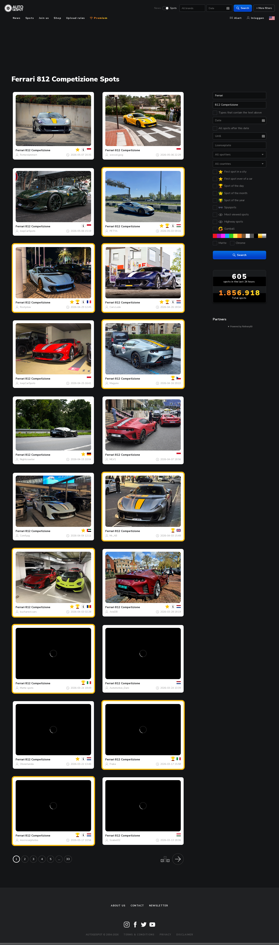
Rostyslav (25, 307)
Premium (98, 18)
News (157, 8)
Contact (137, 905)
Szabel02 (115, 840)
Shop (57, 18)
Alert (236, 18)
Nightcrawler (27, 459)
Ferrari (20, 150)
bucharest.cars (28, 611)
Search (242, 8)
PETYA (113, 231)
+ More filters (264, 8)
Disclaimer (184, 934)
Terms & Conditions (138, 934)
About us (118, 905)
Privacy (165, 934)
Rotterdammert (28, 155)
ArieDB (114, 611)
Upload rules (75, 18)
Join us (44, 18)
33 (68, 859)
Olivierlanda (27, 764)
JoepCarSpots (27, 231)
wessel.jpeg (116, 155)
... (59, 859)
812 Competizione (37, 150)
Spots (173, 8)
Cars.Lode (115, 307)
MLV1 (113, 459)
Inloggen (255, 18)
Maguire (114, 383)
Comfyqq (25, 535)
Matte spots (26, 688)
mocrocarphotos (29, 840)
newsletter (158, 905)
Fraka (113, 764)
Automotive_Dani (119, 688)
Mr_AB (113, 535)
